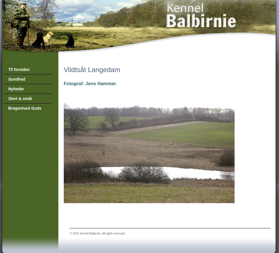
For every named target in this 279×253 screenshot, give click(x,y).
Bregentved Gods (25, 108)
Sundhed (16, 79)
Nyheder (16, 89)
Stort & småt (20, 98)
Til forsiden (19, 69)
